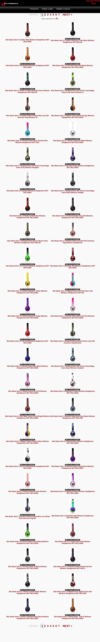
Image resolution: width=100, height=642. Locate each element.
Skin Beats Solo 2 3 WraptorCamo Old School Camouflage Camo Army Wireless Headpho (27, 166)
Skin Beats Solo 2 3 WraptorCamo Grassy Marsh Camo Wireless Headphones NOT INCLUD (27, 242)
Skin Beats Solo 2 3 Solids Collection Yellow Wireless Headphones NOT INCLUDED (27, 292)
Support (97, 1)
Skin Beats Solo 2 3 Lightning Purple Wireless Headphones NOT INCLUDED (73, 492)
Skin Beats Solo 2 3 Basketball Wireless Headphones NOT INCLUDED (27, 66)
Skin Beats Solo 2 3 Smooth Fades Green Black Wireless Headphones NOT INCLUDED (27, 542)
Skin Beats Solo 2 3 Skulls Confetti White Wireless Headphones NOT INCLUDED (27, 592)
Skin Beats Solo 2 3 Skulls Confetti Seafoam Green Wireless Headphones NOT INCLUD (27, 91)
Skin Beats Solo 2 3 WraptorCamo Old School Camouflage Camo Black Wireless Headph (72, 192)
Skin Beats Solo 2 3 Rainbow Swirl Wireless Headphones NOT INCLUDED (72, 517)
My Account (90, 1)
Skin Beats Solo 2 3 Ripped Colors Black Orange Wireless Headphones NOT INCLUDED (72, 116)
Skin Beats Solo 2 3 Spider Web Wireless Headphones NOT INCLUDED (27, 41)
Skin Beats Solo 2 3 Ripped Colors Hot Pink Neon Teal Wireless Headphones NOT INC (72, 292)
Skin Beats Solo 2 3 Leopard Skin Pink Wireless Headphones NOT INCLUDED (72, 542)
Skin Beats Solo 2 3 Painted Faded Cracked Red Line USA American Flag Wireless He (27, 116)
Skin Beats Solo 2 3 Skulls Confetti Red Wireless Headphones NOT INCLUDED (27, 217)
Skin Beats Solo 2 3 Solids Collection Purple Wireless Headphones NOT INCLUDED (27, 317)
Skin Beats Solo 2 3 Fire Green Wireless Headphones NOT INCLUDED (27, 267)
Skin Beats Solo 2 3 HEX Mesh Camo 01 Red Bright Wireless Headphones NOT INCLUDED (27, 417)
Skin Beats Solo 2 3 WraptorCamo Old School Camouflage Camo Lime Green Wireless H (72, 91)
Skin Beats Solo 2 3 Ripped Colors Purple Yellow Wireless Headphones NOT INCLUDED (27, 442)
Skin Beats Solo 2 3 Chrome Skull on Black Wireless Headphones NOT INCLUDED (27, 567)
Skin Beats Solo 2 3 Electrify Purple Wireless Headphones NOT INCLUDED (72, 166)
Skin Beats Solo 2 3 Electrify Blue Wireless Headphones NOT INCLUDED (72, 442)
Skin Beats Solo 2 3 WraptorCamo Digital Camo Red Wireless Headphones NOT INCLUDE (72, 592)
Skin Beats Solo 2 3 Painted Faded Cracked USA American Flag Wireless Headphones (72, 242)
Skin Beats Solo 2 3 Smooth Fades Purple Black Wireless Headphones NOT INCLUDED (72, 467)
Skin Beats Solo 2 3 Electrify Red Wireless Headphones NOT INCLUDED (72, 267)
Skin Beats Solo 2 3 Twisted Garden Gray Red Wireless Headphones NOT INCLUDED (72, 217)
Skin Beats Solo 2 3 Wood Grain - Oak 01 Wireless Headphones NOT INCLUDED (72, 617)
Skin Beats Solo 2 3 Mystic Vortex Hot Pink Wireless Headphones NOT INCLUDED (27, 392)
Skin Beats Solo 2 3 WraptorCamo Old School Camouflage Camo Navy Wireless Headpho (72, 367)
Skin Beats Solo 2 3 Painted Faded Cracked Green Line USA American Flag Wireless (72, 342)
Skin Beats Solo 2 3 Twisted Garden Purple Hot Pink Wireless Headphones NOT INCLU (72, 567)
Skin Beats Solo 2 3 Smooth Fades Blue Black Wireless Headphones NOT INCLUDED (27, 367)
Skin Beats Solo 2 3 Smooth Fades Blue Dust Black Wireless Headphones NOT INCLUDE (72, 417)
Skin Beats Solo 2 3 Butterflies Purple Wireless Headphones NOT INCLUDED (72, 392)
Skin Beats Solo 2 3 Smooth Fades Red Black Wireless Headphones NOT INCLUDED (72, 66)
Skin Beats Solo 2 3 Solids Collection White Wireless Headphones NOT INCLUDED (72, 141)
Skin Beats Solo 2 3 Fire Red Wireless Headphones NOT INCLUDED (27, 342)
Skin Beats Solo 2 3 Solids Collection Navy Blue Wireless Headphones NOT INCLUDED (27, 617)
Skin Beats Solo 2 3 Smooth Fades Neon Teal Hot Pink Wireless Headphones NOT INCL (27, 141)
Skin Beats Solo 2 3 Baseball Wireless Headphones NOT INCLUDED (27, 192)
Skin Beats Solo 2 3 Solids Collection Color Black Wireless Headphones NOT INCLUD (72, 41)
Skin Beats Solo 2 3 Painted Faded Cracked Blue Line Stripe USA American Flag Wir (27, 517)
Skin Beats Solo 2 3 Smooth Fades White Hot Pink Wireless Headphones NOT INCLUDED (73, 317)
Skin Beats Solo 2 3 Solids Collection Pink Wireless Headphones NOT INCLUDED (27, 492)
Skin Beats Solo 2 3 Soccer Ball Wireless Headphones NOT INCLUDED (27, 467)
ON (56, 18)
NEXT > (67, 14)
